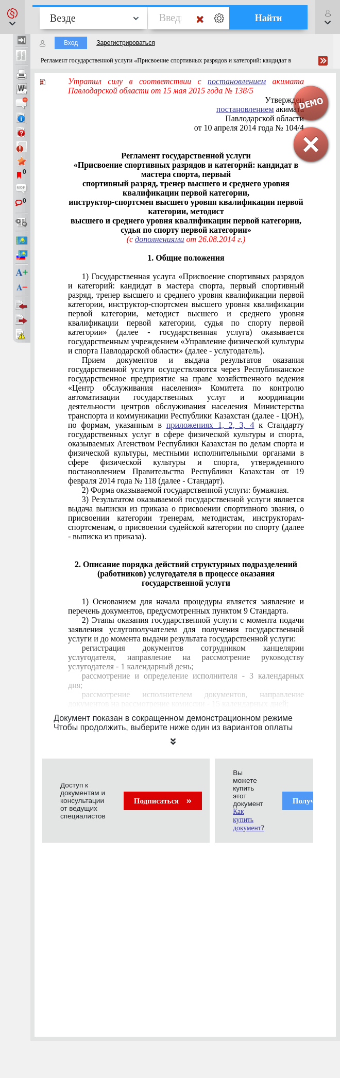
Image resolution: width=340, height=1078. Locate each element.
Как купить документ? (248, 820)
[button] (12, 17)
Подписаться (163, 801)
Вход (71, 42)
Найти (268, 18)
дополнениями (159, 239)
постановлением (237, 81)
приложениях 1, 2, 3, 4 (210, 425)
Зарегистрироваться (125, 42)
